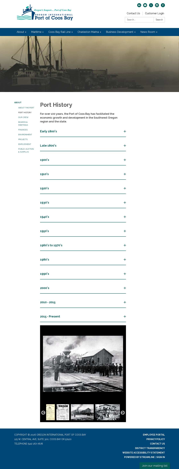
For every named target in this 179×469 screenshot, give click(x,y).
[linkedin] (139, 6)
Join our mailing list (154, 465)
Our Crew (23, 117)
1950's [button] (45, 231)
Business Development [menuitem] (119, 31)
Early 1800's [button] (49, 131)
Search (159, 19)
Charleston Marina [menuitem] (88, 31)
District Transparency (150, 448)
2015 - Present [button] (50, 316)
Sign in (160, 457)
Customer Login (154, 13)
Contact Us (133, 13)
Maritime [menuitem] (36, 31)
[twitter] (151, 6)
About (17, 102)
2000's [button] (45, 288)
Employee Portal (154, 434)
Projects (23, 139)
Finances (23, 130)
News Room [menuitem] (147, 31)
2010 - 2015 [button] (48, 302)
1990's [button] (45, 273)
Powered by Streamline (139, 457)
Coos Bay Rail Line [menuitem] (59, 31)
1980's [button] (45, 259)
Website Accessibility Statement (143, 452)
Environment (25, 134)
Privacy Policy (155, 439)
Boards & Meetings (23, 123)
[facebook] (163, 6)
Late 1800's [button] (48, 145)
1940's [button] (45, 216)
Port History (24, 112)
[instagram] (157, 6)
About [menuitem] (20, 31)
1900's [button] (45, 159)
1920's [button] (45, 188)
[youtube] (145, 6)
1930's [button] (45, 202)
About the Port (26, 108)
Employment (24, 144)
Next (122, 412)
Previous (43, 412)
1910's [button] (44, 174)
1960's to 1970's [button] (51, 245)
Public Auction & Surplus (26, 150)
